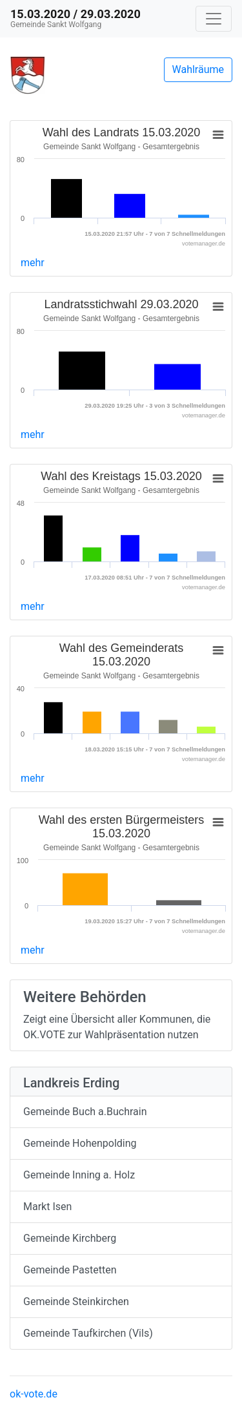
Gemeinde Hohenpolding (80, 1143)
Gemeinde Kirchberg (69, 1238)
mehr (33, 262)
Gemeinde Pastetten (70, 1270)
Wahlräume (198, 69)
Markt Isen (47, 1206)
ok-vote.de (33, 1394)
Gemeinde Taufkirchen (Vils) (88, 1333)
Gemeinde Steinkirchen (76, 1301)
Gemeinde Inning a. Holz (79, 1175)
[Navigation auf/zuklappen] (214, 19)
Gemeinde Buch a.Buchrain (84, 1111)
